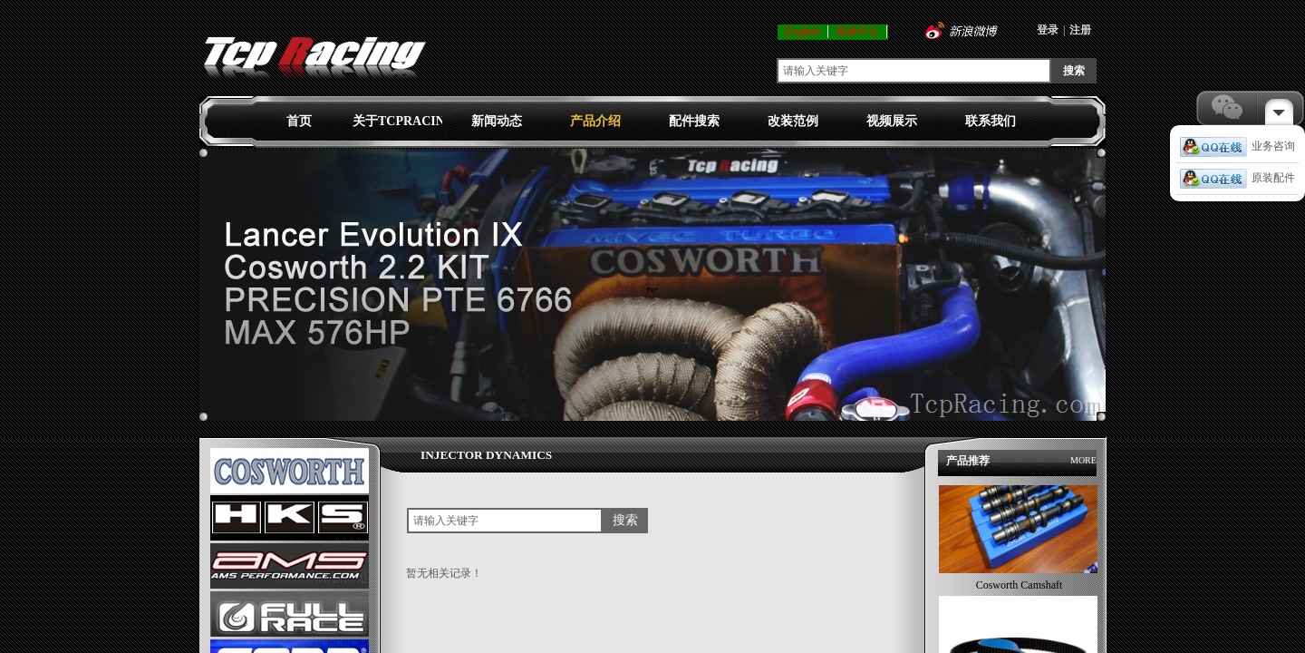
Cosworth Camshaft (1019, 588)
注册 (1080, 30)
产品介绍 (595, 121)
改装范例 (793, 121)
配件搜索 (694, 121)
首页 (299, 121)
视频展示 (891, 121)
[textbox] (914, 70)
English (802, 31)
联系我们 (990, 121)
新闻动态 (496, 121)
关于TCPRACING (397, 121)
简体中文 (857, 31)
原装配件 (1237, 177)
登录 (1047, 30)
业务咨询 (1237, 146)
